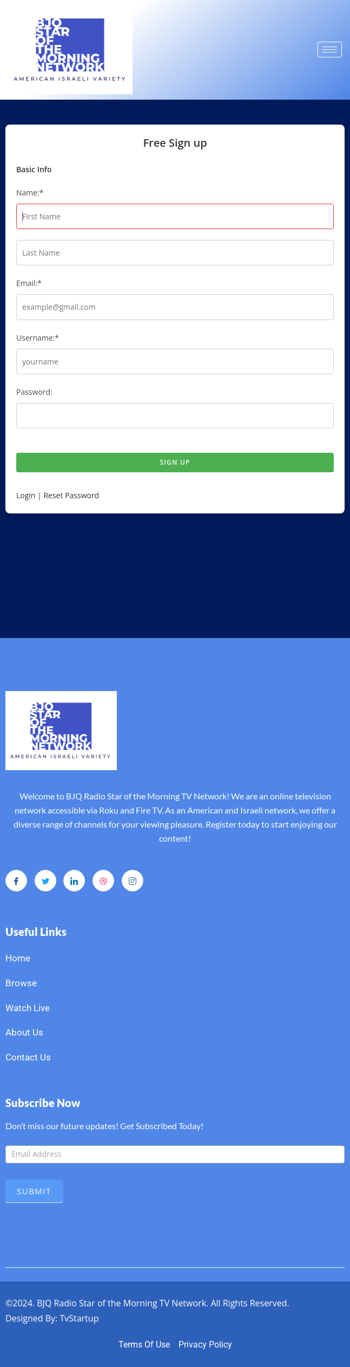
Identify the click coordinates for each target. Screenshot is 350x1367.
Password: (34, 392)
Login (25, 495)
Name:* (30, 192)
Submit (34, 1191)
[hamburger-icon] (330, 49)
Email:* (29, 283)
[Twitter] (45, 880)
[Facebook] (16, 880)
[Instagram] (132, 880)
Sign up (175, 462)
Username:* (37, 338)
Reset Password (71, 495)
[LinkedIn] (74, 880)
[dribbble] (103, 880)
